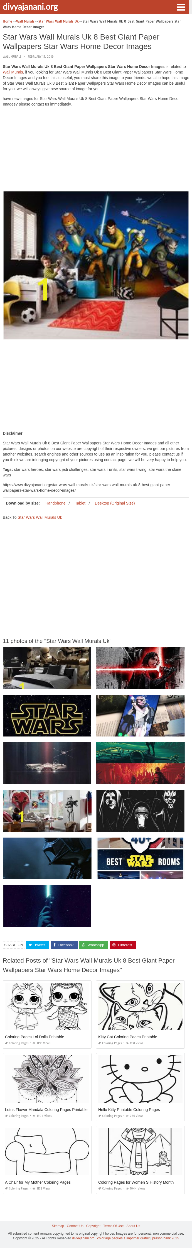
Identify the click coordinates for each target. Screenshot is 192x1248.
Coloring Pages (17, 1043)
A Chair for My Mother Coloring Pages (38, 1182)
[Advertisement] (96, 150)
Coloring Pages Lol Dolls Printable (34, 1037)
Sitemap (58, 1226)
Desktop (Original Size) (115, 503)
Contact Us (75, 1226)
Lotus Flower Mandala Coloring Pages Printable (46, 1109)
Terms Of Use (113, 1226)
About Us (133, 1226)
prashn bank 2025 (165, 1238)
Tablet (80, 503)
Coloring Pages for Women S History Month (136, 1182)
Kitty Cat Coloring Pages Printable (127, 1037)
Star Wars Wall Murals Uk (40, 517)
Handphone (55, 503)
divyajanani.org (30, 6)
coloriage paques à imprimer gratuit (123, 1238)
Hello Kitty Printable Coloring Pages (129, 1109)
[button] (181, 6)
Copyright (93, 1226)
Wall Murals (12, 56)
